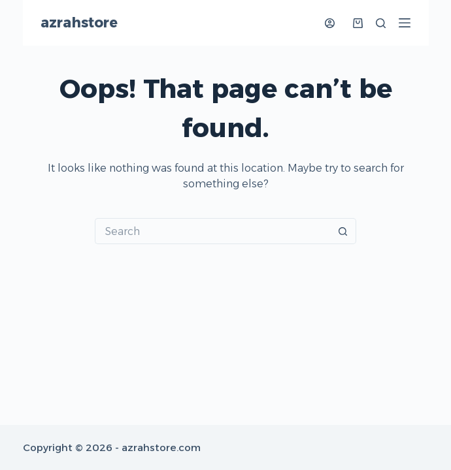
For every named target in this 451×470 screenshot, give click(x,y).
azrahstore (79, 22)
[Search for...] (212, 231)
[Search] (381, 23)
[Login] (330, 23)
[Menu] (404, 23)
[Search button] (343, 231)
